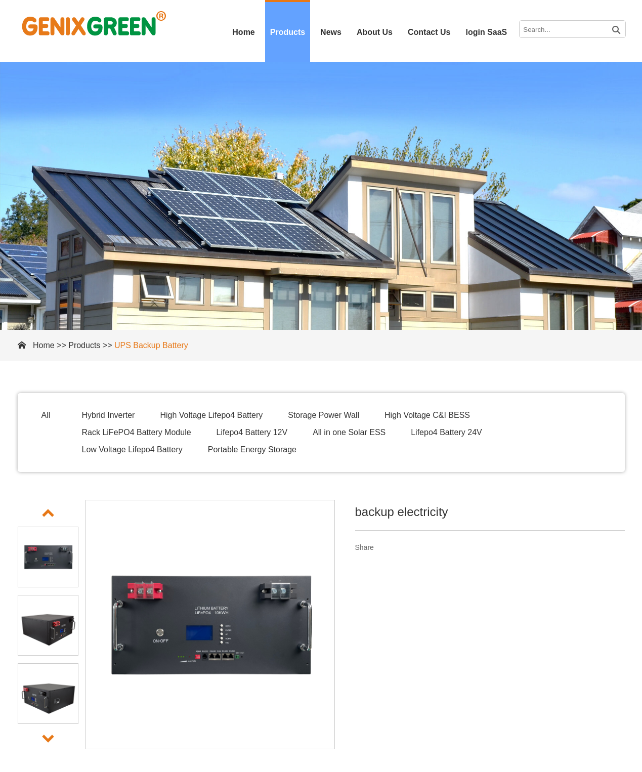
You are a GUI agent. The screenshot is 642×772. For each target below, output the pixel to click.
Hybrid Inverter (108, 415)
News (330, 32)
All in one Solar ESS (349, 432)
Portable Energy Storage (252, 449)
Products (287, 32)
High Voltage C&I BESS (427, 415)
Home (243, 32)
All (46, 415)
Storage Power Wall (323, 415)
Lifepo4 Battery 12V (252, 432)
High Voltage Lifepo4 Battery (211, 415)
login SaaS (486, 32)
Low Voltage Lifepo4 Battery (132, 449)
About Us (375, 32)
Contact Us (429, 32)
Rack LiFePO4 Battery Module (136, 432)
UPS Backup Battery (151, 345)
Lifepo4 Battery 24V (446, 432)
